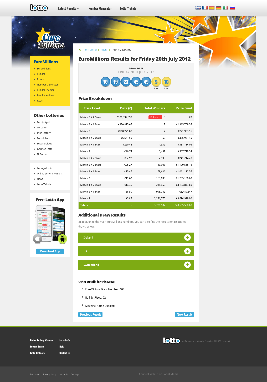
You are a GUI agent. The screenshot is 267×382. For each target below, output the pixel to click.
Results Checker (45, 90)
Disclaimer (35, 374)
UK (85, 251)
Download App (50, 251)
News (40, 179)
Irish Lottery (44, 133)
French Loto (43, 138)
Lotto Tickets (128, 8)
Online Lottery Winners (50, 173)
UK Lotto (42, 127)
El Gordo (42, 154)
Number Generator (100, 8)
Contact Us (64, 353)
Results (41, 74)
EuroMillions (44, 68)
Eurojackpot (43, 122)
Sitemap (75, 374)
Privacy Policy (49, 374)
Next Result (184, 314)
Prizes (40, 79)
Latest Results (68, 8)
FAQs (40, 100)
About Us (63, 374)
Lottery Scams (37, 346)
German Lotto (44, 149)
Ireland (88, 237)
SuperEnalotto (44, 143)
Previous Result (90, 314)
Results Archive (45, 95)
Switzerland (91, 265)
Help (61, 346)
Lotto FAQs (64, 340)
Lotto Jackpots (44, 168)
